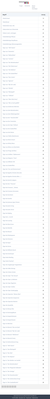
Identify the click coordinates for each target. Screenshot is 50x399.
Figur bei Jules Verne (8, 209)
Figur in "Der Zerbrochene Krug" (12, 378)
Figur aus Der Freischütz (9, 121)
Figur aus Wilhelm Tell (9, 161)
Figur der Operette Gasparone (11, 298)
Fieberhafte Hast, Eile (9, 25)
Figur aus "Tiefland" (8, 95)
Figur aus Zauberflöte (9, 165)
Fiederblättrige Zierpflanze (10, 40)
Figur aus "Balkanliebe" (9, 55)
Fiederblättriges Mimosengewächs (12, 44)
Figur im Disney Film (8, 309)
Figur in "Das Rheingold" (9, 349)
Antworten (27, 5)
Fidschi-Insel (6, 18)
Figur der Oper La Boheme (10, 279)
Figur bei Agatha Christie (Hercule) (12, 173)
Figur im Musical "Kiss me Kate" (11, 327)
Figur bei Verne (7, 246)
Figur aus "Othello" (8, 88)
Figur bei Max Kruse (8, 224)
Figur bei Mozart (7, 231)
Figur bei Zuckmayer (8, 253)
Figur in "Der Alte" (8, 353)
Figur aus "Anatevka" (9, 51)
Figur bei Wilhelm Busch (9, 250)
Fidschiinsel (6, 22)
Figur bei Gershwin (8, 195)
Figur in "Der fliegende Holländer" (12, 367)
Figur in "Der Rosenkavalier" (11, 375)
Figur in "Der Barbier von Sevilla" (12, 360)
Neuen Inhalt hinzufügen (35, 7)
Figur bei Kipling (7, 213)
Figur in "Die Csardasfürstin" (11, 382)
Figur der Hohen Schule (9, 272)
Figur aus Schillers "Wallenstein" (12, 154)
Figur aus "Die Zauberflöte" (10, 73)
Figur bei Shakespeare (9, 235)
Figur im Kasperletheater (10, 316)
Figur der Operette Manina (10, 301)
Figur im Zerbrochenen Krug (11, 342)
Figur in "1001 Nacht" (9, 345)
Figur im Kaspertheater (9, 320)
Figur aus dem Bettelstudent (11, 110)
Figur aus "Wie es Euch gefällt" (11, 103)
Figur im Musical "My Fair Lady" (11, 331)
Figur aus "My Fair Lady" (9, 84)
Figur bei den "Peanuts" (9, 184)
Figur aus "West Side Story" (10, 99)
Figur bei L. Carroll (8, 217)
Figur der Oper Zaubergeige (10, 290)
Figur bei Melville (7, 228)
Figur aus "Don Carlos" (9, 77)
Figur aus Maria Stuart (9, 139)
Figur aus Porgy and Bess (10, 150)
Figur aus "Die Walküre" (9, 70)
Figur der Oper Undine (9, 287)
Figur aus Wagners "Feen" (10, 158)
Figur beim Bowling (8, 257)
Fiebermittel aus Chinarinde (10, 29)
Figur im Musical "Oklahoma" (11, 334)
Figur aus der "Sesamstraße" (11, 117)
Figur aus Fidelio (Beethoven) (11, 136)
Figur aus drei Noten (8, 132)
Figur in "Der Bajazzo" (9, 356)
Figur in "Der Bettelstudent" (10, 364)
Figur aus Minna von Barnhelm (11, 147)
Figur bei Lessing (7, 220)
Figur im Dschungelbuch (9, 312)
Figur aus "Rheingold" (9, 92)
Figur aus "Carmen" (8, 59)
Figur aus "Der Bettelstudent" (11, 62)
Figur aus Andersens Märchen (11, 106)
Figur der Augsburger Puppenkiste (12, 264)
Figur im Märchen (8, 323)
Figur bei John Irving (8, 206)
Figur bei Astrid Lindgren (10, 180)
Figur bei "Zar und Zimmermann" (12, 169)
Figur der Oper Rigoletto (9, 283)
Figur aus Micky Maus (9, 143)
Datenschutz (35, 397)
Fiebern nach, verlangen (9, 33)
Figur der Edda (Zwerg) (9, 268)
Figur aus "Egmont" (8, 81)
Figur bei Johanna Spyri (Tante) (11, 202)
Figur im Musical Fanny (9, 338)
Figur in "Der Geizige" (9, 371)
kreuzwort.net (22, 397)
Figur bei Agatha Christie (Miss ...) (12, 176)
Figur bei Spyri (7, 242)
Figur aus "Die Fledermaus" (10, 66)
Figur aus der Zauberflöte (10, 128)
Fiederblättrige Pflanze (9, 36)
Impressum (28, 397)
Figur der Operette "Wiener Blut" (12, 294)
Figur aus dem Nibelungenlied (11, 114)
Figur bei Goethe (7, 198)
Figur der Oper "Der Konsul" (10, 275)
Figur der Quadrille (8, 305)
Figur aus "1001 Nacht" (9, 47)
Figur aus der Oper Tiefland (10, 125)
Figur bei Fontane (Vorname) (11, 191)
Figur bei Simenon (8, 239)
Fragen (21, 5)
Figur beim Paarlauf (8, 261)
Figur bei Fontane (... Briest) (10, 187)
